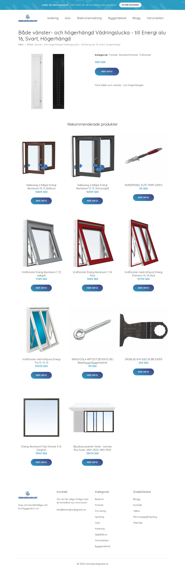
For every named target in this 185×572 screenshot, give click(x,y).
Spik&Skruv (101, 537)
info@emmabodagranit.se (71, 512)
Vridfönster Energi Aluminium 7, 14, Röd (92, 276)
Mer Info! (107, 74)
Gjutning (99, 519)
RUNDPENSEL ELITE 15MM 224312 (143, 187)
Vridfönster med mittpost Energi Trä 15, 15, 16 (41, 364)
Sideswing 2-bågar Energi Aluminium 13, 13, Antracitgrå (92, 189)
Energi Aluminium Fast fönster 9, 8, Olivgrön (41, 451)
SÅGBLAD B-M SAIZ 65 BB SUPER (143, 362)
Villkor (136, 513)
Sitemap (137, 525)
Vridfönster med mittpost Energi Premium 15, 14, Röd (143, 276)
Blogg (136, 19)
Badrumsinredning (89, 19)
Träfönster (145, 57)
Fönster (113, 57)
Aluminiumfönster (128, 57)
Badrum (99, 501)
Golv (68, 19)
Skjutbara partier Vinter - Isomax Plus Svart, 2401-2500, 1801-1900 (92, 451)
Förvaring (100, 513)
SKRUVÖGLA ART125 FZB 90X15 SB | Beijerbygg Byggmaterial (92, 364)
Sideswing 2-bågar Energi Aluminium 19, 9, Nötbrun (41, 189)
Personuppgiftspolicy (145, 519)
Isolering (52, 19)
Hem (20, 47)
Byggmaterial (117, 19)
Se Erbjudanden (130, 5)
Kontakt (137, 507)
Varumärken (155, 19)
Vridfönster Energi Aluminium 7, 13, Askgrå (41, 276)
